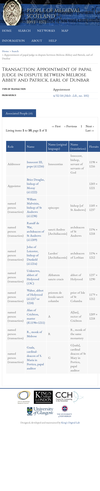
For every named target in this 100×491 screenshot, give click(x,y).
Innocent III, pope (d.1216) (35, 164)
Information (13, 40)
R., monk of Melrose (34, 334)
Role (11, 146)
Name (30, 146)
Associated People (19, 113)
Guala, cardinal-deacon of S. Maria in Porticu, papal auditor (35, 357)
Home (7, 30)
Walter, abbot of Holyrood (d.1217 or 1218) (35, 296)
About (36, 40)
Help (53, 40)
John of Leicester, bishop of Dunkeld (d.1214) (33, 255)
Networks (46, 30)
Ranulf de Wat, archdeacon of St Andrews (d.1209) (35, 231)
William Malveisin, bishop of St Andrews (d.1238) (34, 207)
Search (24, 30)
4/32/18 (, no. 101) (71, 95)
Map (64, 30)
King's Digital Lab (70, 422)
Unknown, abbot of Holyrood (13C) (33, 277)
